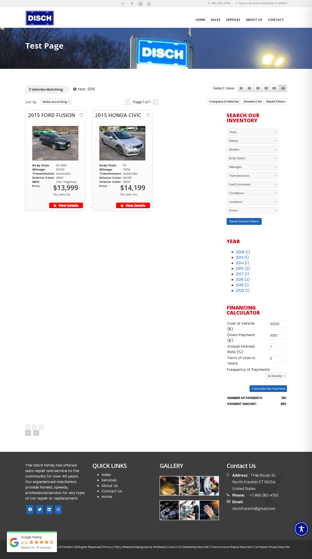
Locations (235, 202)
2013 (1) (242, 257)
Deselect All (253, 101)
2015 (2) (243, 268)
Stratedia (159, 547)
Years (233, 132)
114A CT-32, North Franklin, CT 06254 (261, 3)
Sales (106, 474)
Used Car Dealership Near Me (188, 547)
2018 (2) (243, 279)
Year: (84, 89)
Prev (28, 433)
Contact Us (111, 491)
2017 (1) (242, 274)
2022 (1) (243, 290)
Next (36, 433)
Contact (276, 19)
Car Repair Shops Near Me (271, 547)
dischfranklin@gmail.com (253, 508)
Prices (233, 210)
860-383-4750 (219, 3)
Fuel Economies (240, 184)
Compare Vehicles (224, 101)
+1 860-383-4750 (264, 495)
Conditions (236, 193)
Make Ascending (55, 102)
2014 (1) (242, 263)
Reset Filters (276, 101)
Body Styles (237, 158)
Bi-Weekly (275, 376)
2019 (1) (242, 285)
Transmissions (239, 175)
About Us (254, 19)
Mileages (235, 167)
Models (234, 149)
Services (233, 19)
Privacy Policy (112, 547)
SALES (215, 19)
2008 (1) (243, 252)
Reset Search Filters (244, 221)
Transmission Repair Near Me (230, 547)
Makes (234, 141)
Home (200, 19)
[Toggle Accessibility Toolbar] (301, 529)
